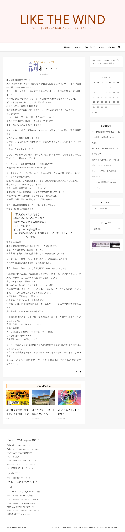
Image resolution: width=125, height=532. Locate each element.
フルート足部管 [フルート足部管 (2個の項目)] (26, 495)
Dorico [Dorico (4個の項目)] (11, 440)
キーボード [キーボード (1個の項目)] (10, 464)
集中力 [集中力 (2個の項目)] (17, 514)
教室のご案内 (72, 527)
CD (61, 527)
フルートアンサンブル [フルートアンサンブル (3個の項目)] (19, 491)
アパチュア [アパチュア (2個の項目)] (12, 452)
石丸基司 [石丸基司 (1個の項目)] (36, 510)
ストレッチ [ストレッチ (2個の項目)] (23, 468)
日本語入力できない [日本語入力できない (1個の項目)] (13, 510)
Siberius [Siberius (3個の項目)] (11, 445)
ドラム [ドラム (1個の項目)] (31, 468)
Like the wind (62, 19)
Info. (79, 527)
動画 (64, 527)
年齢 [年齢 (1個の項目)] (32, 507)
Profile (88, 47)
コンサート (55, 527)
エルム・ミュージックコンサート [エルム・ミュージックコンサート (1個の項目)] (17, 460)
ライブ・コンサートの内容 (44, 62)
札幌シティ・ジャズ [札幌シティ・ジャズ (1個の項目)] (27, 510)
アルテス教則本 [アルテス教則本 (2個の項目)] (25, 452)
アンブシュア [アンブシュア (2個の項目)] (13, 456)
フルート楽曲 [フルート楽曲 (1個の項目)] (36, 492)
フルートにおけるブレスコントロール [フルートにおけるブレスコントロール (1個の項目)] (18, 478)
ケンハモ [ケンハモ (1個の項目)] (18, 464)
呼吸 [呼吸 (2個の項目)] (28, 506)
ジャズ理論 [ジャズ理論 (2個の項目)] (12, 468)
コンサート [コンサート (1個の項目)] (31, 464)
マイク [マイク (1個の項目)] (21, 503)
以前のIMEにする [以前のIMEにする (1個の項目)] (29, 503)
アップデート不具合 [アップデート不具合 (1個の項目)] (33, 449)
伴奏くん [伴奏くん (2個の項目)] (11, 506)
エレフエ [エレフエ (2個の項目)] (32, 460)
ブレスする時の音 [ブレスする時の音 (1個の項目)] (12, 503)
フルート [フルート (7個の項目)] (14, 472)
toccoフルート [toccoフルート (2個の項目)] (23, 445)
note (101, 47)
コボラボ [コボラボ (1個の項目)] (24, 464)
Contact (112, 47)
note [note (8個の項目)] (36, 439)
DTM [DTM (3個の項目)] (19, 440)
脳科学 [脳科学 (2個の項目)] (10, 514)
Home (67, 47)
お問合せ (85, 527)
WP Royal (22, 527)
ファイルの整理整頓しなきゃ (104, 182)
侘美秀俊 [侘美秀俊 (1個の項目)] (19, 507)
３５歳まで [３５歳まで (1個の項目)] (28, 514)
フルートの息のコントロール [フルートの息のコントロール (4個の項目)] (22, 484)
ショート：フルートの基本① (104, 171)
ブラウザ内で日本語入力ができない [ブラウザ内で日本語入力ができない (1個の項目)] (18, 499)
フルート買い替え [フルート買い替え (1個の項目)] (12, 496)
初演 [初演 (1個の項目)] (24, 507)
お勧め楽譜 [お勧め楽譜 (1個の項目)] (22, 449)
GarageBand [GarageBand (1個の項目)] (27, 440)
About (78, 47)
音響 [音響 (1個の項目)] (22, 514)
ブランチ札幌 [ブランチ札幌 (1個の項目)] (34, 499)
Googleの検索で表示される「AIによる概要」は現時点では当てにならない (106, 137)
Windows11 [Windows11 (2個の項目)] (12, 449)
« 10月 (95, 112)
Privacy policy (94, 527)
